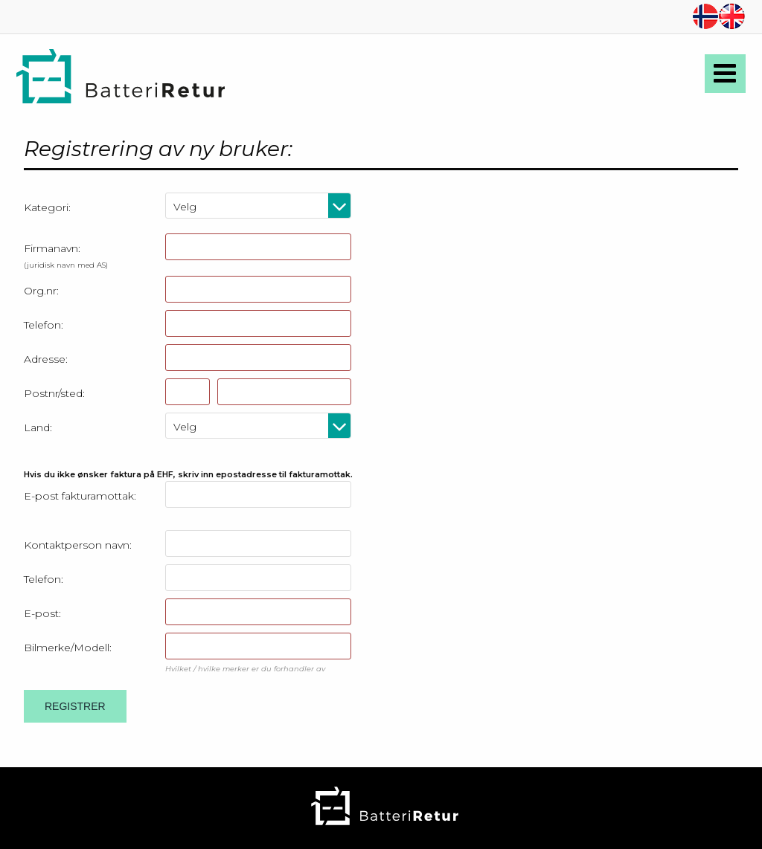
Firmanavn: (66, 255)
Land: (38, 427)
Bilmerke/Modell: (68, 647)
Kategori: (47, 207)
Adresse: (46, 359)
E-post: (42, 613)
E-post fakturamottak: (80, 496)
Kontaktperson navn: (78, 545)
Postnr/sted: (54, 393)
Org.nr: (41, 290)
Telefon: (43, 325)
